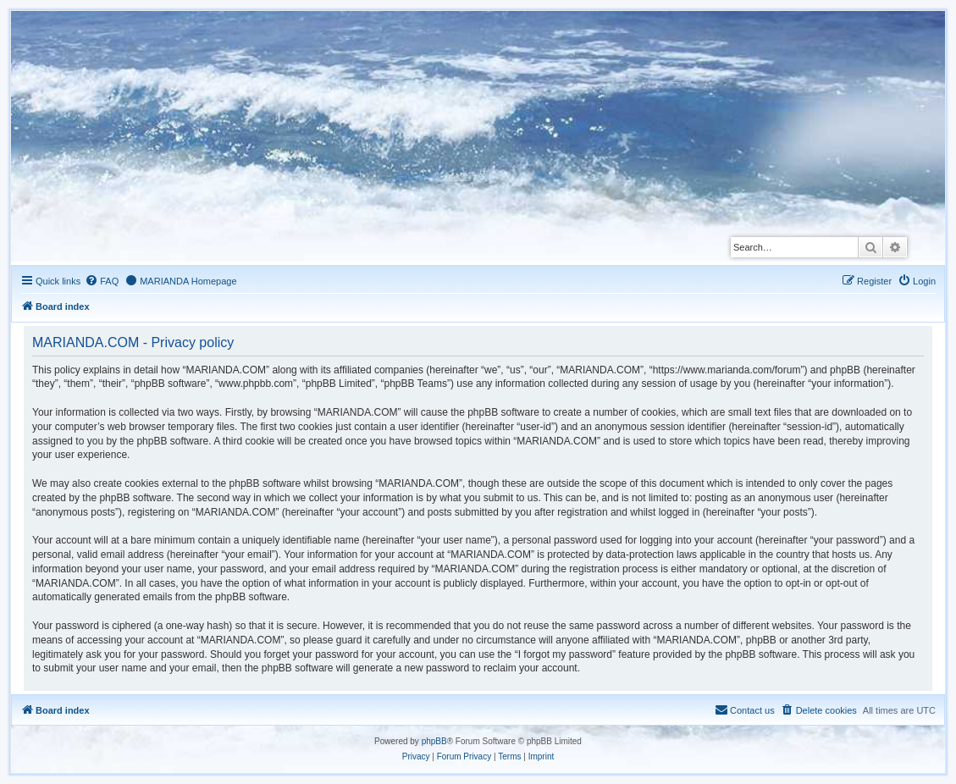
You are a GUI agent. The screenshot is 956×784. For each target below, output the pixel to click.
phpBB (434, 741)
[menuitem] (102, 281)
